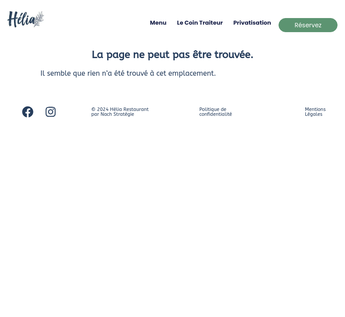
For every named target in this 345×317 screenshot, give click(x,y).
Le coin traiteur (200, 22)
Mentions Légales (315, 112)
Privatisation (252, 22)
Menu (158, 22)
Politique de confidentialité (215, 112)
